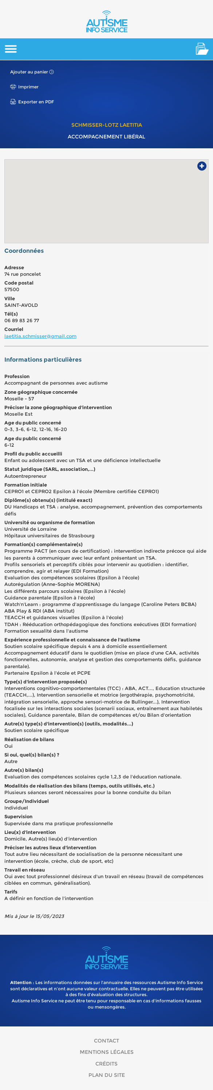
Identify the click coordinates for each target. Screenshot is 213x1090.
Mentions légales (107, 1052)
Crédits (106, 1063)
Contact (106, 1040)
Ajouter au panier (29, 72)
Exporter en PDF (36, 101)
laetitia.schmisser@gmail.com (40, 336)
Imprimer (28, 86)
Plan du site (106, 1075)
